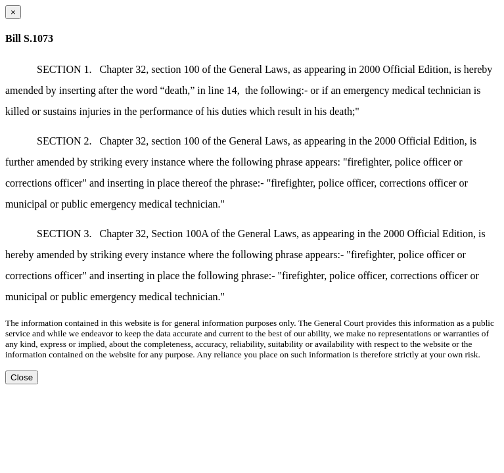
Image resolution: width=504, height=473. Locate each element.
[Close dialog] (13, 12)
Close (22, 377)
